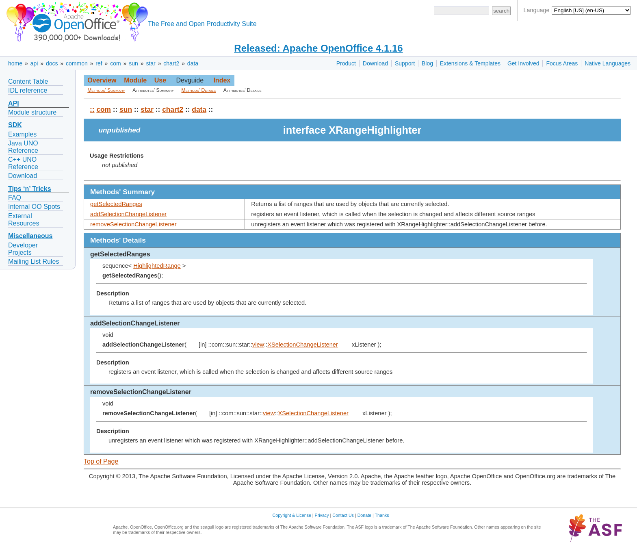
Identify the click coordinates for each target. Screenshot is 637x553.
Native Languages (607, 63)
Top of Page (101, 461)
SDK (15, 124)
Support (405, 63)
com (115, 63)
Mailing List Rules (33, 261)
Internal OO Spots (34, 206)
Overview (101, 80)
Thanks (382, 515)
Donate (364, 515)
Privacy (322, 515)
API (13, 103)
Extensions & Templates (470, 63)
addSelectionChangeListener (128, 214)
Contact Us (343, 515)
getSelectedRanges (116, 204)
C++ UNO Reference (23, 163)
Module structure (32, 112)
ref (98, 63)
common (77, 63)
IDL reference (27, 90)
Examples (22, 134)
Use (160, 80)
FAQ (14, 197)
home (15, 63)
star (150, 63)
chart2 (171, 63)
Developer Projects (23, 249)
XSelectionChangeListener (302, 344)
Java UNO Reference (23, 147)
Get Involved (523, 63)
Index (221, 80)
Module (135, 80)
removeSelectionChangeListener (133, 224)
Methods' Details (199, 90)
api (34, 63)
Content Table (28, 81)
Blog (427, 63)
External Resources (23, 220)
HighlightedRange (157, 265)
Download (375, 63)
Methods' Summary (106, 90)
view (258, 344)
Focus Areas (562, 63)
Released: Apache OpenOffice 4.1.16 (318, 48)
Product (346, 63)
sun (133, 63)
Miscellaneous (30, 235)
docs (52, 63)
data (192, 63)
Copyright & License (292, 515)
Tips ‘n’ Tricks (29, 188)
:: (92, 109)
